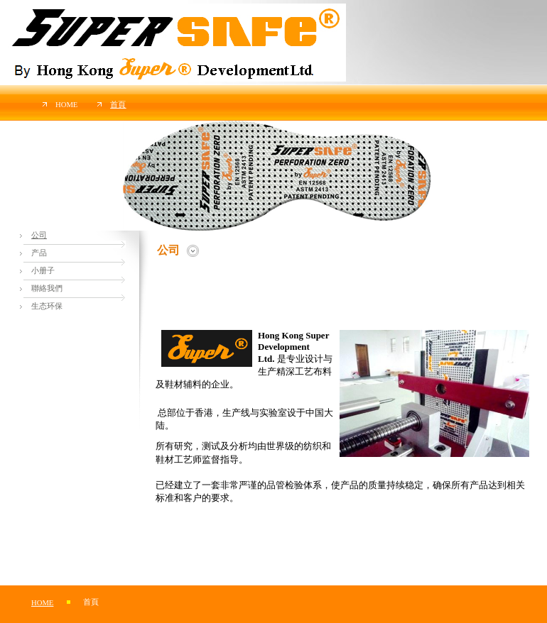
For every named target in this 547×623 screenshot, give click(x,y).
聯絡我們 (47, 288)
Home (66, 105)
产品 (39, 253)
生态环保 (47, 306)
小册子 (43, 271)
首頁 (118, 105)
